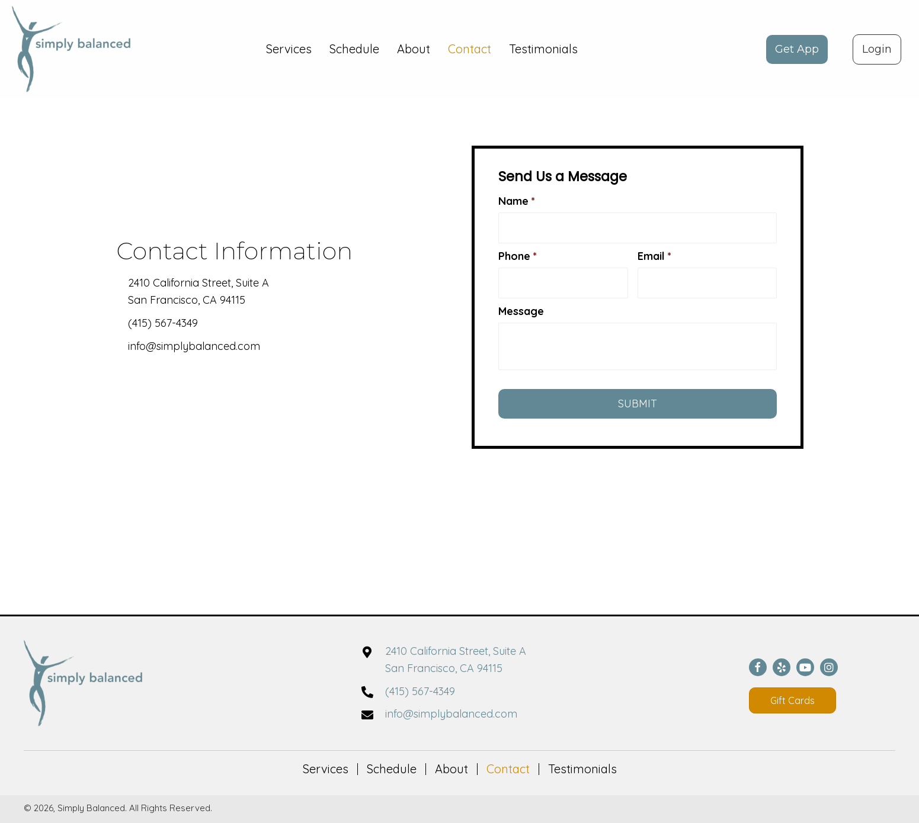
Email (654, 256)
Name (516, 201)
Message (521, 311)
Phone (517, 256)
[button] (797, 49)
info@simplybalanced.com (194, 346)
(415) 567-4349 (163, 323)
